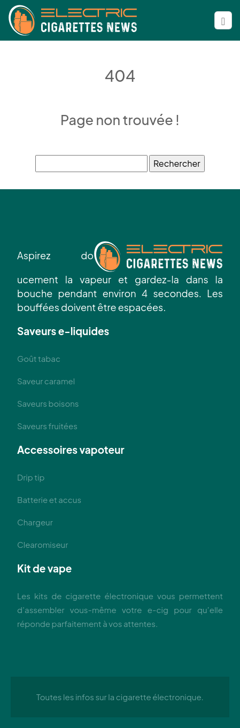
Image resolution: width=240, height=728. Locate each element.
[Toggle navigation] (223, 20)
